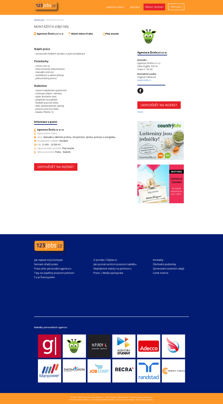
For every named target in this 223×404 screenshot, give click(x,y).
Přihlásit (176, 6)
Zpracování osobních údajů (168, 268)
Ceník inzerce (160, 273)
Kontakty (158, 260)
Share (140, 111)
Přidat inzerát (154, 7)
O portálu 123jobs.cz (105, 260)
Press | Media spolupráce (108, 273)
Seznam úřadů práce (46, 264)
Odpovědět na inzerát (55, 167)
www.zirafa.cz (144, 80)
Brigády (135, 7)
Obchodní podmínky (164, 264)
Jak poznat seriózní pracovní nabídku (114, 264)
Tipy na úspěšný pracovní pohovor (54, 273)
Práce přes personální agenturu (52, 268)
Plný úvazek (112, 33)
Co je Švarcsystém (44, 277)
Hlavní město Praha (82, 33)
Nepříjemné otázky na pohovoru (112, 268)
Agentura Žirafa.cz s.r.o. (50, 33)
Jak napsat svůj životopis (48, 260)
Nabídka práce (115, 7)
